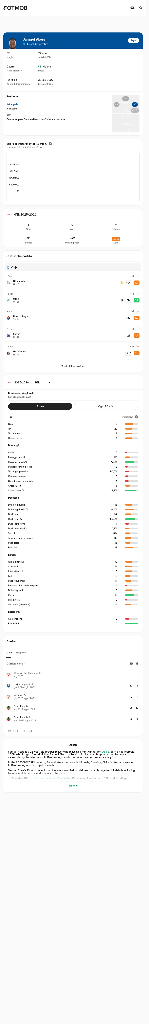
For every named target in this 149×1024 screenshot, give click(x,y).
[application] (80, 177)
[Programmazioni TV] (132, 8)
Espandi (73, 785)
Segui (134, 40)
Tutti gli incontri (73, 366)
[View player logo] (12, 43)
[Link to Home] (15, 8)
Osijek (105, 751)
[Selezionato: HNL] (43, 382)
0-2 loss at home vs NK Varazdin (50, 778)
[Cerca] (141, 8)
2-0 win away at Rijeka (44, 781)
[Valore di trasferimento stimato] (50, 143)
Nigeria (44, 66)
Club (9, 652)
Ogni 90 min (106, 406)
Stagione (21, 652)
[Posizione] (130, 416)
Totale (40, 406)
